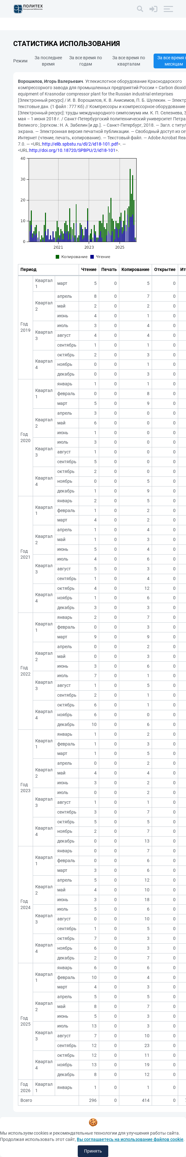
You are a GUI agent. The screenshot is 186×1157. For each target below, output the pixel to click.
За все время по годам (85, 60)
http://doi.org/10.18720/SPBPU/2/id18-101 (72, 150)
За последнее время (48, 60)
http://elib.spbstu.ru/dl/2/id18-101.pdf (80, 144)
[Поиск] (140, 9)
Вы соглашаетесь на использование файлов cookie (130, 1139)
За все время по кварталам (128, 60)
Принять (93, 1151)
